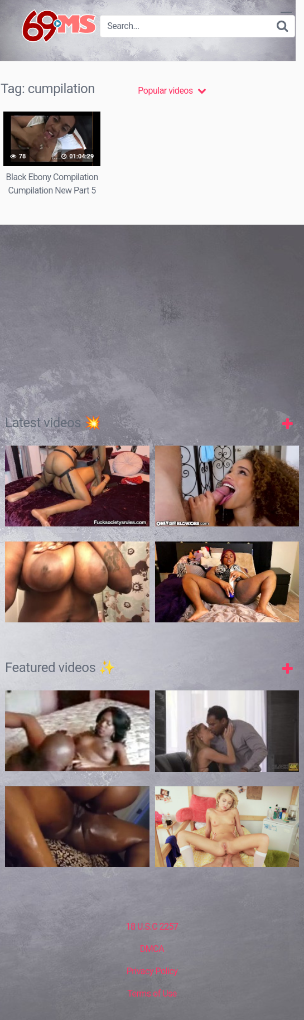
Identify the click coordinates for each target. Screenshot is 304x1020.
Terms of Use (152, 993)
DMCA (152, 949)
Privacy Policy (152, 971)
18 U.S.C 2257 (152, 926)
